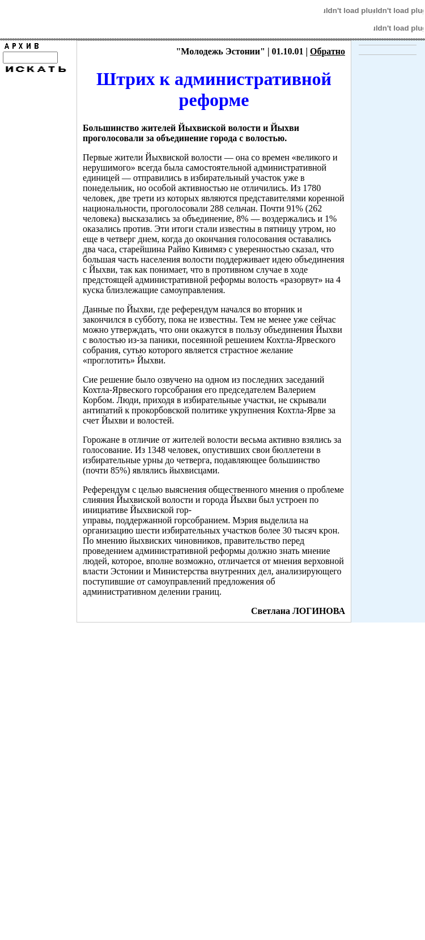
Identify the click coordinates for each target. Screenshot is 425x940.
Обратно (327, 51)
